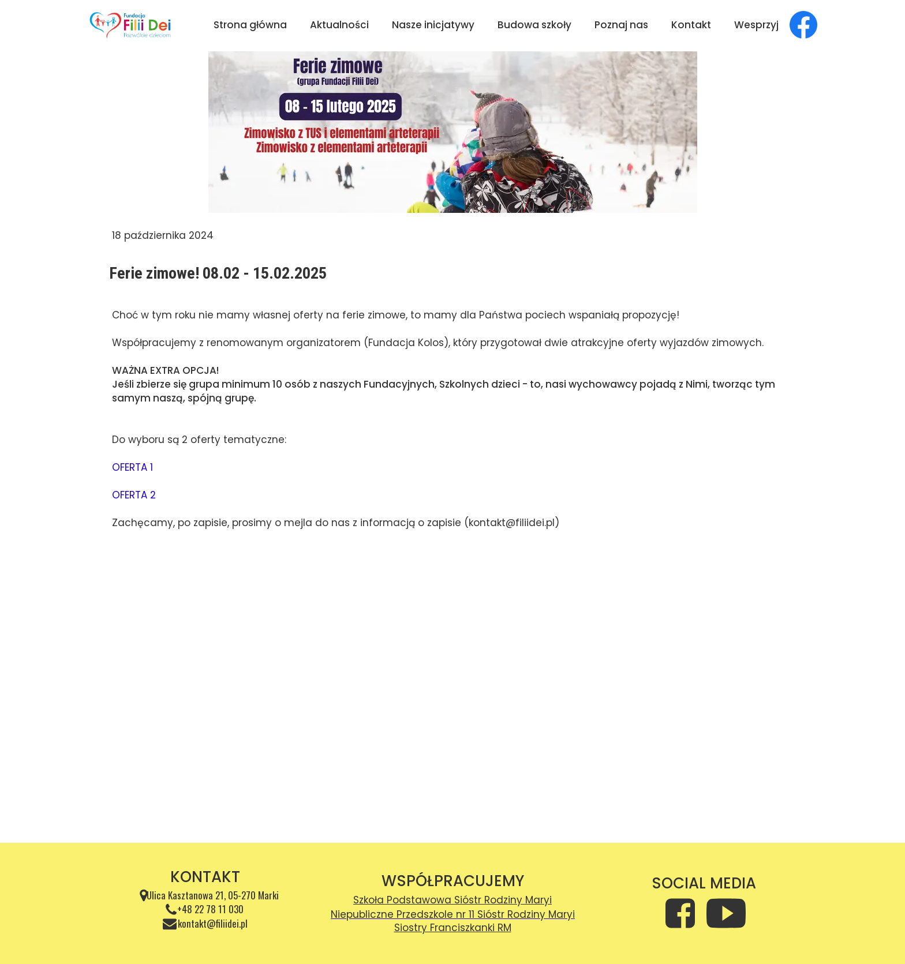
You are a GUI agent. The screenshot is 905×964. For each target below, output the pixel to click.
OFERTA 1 (132, 467)
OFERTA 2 (134, 495)
